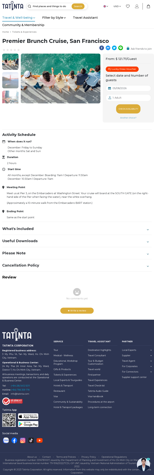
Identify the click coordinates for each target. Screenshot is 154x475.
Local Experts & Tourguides (68, 377)
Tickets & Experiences (24, 32)
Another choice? (128, 115)
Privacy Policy (88, 454)
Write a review (77, 308)
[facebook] (101, 47)
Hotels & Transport (63, 383)
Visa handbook (95, 394)
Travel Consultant (97, 353)
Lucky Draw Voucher (122, 69)
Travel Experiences (97, 377)
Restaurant (59, 388)
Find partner (94, 372)
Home (5, 32)
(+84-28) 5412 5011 (20, 383)
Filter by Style (54, 17)
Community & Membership (23, 25)
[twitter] (114, 47)
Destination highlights (99, 347)
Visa (56, 394)
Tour (56, 347)
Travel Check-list (96, 383)
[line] (120, 47)
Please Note (75, 250)
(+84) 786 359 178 (20, 387)
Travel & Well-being (18, 17)
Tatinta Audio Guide (98, 388)
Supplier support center (134, 374)
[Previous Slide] (25, 78)
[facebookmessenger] (108, 47)
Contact (46, 454)
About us (32, 454)
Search (78, 6)
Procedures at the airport (101, 399)
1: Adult (117, 97)
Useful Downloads (75, 238)
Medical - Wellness (63, 353)
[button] (10, 62)
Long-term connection (100, 405)
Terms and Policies (66, 454)
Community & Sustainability (68, 399)
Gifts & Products (62, 367)
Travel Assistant (85, 17)
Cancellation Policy (75, 263)
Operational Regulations (114, 454)
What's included (75, 226)
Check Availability (128, 107)
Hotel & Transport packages (68, 405)
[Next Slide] (95, 78)
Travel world (94, 367)
